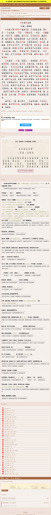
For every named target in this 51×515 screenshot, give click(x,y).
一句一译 (10, 13)
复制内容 (21, 130)
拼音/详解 (17, 13)
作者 (25, 4)
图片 (7, 478)
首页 (1, 4)
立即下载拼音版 (25, 125)
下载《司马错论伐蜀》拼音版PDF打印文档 (25, 18)
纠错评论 (24, 13)
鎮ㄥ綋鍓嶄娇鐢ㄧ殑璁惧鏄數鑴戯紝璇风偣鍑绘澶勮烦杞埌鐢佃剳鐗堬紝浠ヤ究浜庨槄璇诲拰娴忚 (26, 1)
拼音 (2, 478)
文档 (12, 478)
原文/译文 (4, 13)
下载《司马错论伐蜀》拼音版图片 (25, 170)
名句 (18, 4)
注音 (21, 4)
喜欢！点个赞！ (28, 130)
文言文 (13, 4)
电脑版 (26, 512)
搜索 (44, 8)
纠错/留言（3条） (18, 478)
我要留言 (4, 490)
